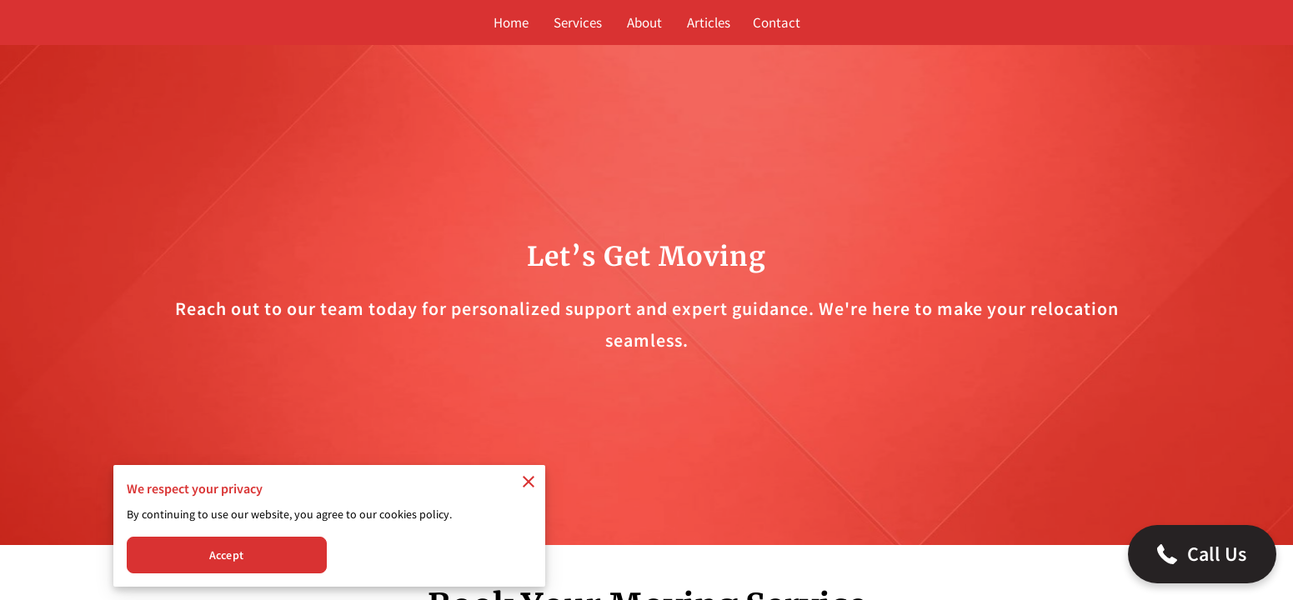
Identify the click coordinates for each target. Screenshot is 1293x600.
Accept (226, 555)
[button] (1202, 554)
